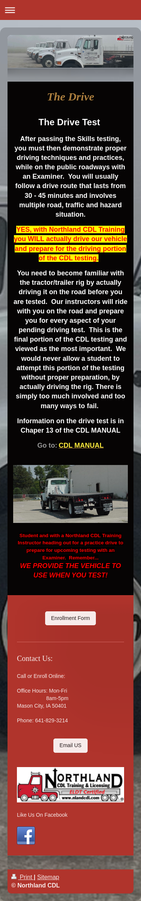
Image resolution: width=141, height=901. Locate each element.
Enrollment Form (70, 618)
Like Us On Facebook (42, 815)
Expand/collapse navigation (70, 10)
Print (22, 877)
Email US (70, 745)
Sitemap (48, 877)
